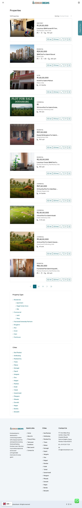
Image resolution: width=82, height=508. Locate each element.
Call (49, 39)
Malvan (16, 365)
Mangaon (17, 396)
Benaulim (16, 412)
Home (29, 433)
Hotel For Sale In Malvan (45, 80)
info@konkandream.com (66, 449)
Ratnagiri (16, 368)
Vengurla (16, 374)
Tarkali (16, 390)
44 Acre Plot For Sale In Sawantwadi (49, 242)
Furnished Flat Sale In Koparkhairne (49, 269)
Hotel (15, 331)
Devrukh (16, 402)
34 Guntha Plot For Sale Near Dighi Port (50, 189)
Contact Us (30, 450)
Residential (17, 299)
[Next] (47, 286)
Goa (15, 377)
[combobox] (66, 16)
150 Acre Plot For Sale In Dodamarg (49, 107)
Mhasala (16, 399)
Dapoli (16, 371)
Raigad (16, 380)
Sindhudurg (17, 355)
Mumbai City (17, 358)
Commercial (17, 312)
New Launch (30, 447)
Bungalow (17, 324)
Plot (15, 328)
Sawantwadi (17, 393)
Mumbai (16, 383)
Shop (18, 318)
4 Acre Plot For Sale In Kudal (46, 215)
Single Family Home (22, 306)
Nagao (16, 405)
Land (17, 315)
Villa (17, 309)
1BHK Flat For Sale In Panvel (46, 54)
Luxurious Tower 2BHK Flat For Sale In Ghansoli (53, 162)
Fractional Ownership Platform (23, 321)
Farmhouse (17, 337)
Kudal (15, 387)
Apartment (19, 303)
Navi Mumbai (17, 352)
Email (56, 39)
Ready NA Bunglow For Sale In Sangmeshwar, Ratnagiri (55, 135)
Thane (16, 362)
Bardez (16, 408)
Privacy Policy (31, 439)
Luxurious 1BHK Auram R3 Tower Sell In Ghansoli (53, 28)
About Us (30, 436)
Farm (15, 334)
